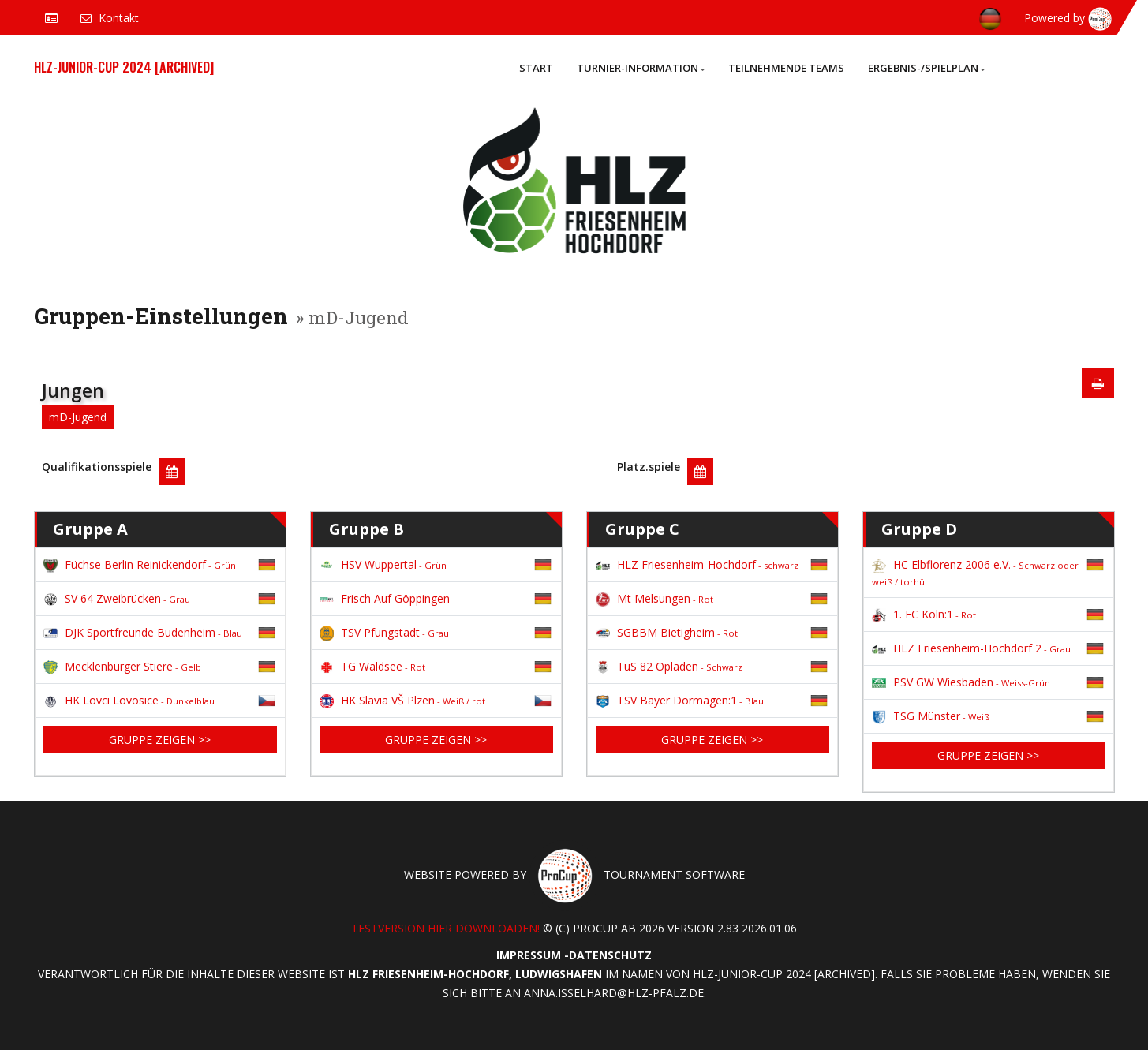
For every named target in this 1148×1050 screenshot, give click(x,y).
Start (536, 68)
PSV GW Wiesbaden (961, 681)
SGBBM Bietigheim (667, 632)
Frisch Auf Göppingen (385, 598)
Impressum (528, 954)
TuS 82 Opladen (669, 666)
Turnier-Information (641, 68)
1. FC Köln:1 (924, 614)
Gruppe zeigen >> (160, 739)
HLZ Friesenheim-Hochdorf (697, 564)
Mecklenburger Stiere (122, 666)
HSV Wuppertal (383, 564)
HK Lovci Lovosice (129, 700)
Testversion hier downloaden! (445, 928)
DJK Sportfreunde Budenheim (142, 632)
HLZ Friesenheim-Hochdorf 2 (971, 648)
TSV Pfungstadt (384, 632)
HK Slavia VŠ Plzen (402, 700)
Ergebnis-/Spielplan (926, 68)
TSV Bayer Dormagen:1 (680, 700)
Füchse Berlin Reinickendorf (139, 564)
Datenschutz (610, 954)
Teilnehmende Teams (786, 68)
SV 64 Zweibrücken (116, 598)
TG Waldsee (372, 666)
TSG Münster (930, 715)
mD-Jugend (78, 416)
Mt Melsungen (654, 598)
